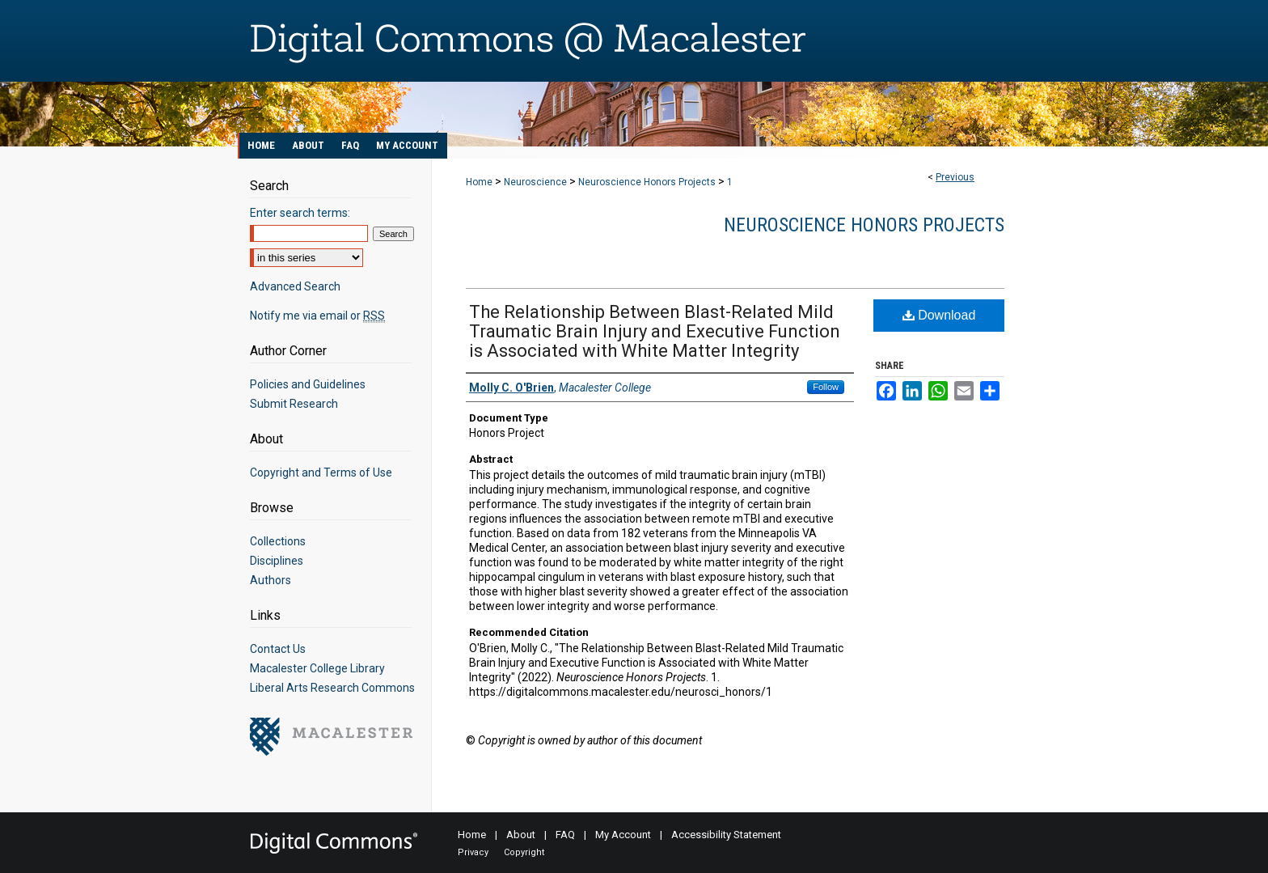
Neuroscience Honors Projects (647, 182)
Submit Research (294, 403)
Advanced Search (295, 286)
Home (479, 182)
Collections (278, 541)
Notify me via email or (317, 315)
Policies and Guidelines (308, 384)
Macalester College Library (317, 668)
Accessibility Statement (726, 835)
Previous (955, 177)
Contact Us (278, 648)
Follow (826, 387)
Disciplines (276, 560)
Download (939, 315)
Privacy (473, 852)
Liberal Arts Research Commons (332, 687)
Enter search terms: (300, 212)
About (520, 835)
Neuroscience (535, 182)
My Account (623, 835)
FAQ (565, 835)
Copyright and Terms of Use (321, 472)
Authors (270, 580)
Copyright (524, 852)
